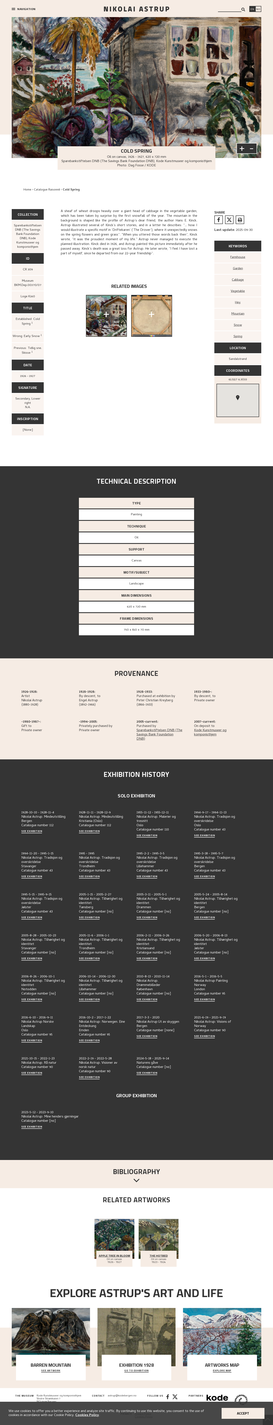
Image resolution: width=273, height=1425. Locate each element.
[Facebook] (167, 1400)
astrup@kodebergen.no (122, 1395)
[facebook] (218, 219)
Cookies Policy (87, 1415)
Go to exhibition (136, 1370)
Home (27, 189)
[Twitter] (175, 1400)
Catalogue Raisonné (47, 189)
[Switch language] (252, 9)
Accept (243, 1413)
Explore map (222, 1370)
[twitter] (229, 219)
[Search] (243, 9)
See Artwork (50, 1370)
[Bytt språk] (258, 9)
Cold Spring (71, 189)
